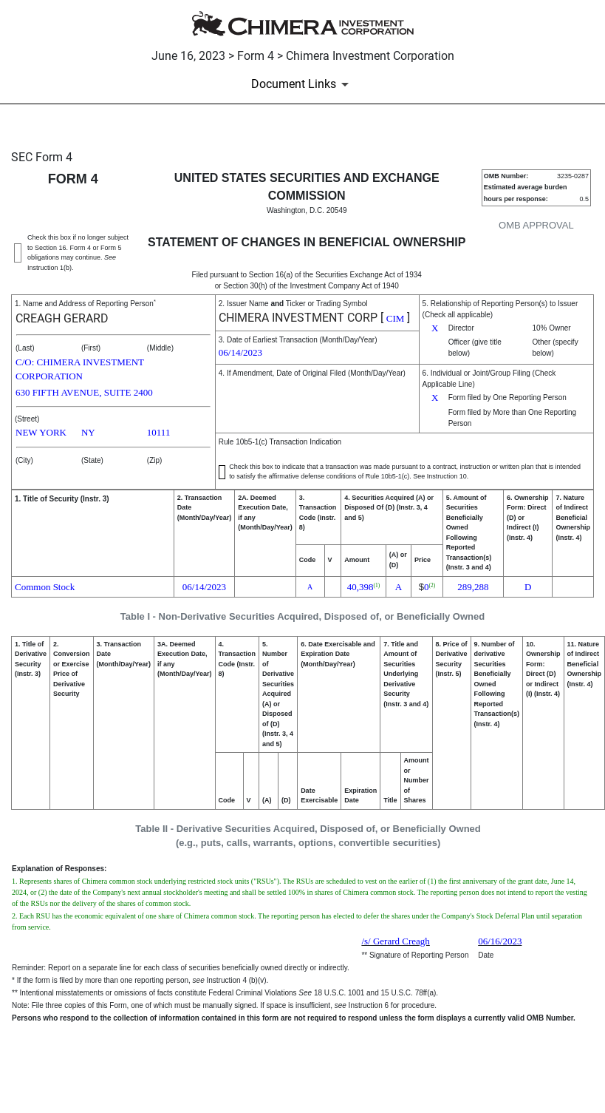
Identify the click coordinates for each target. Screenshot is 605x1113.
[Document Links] (302, 84)
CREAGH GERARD (62, 318)
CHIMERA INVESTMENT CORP (298, 318)
